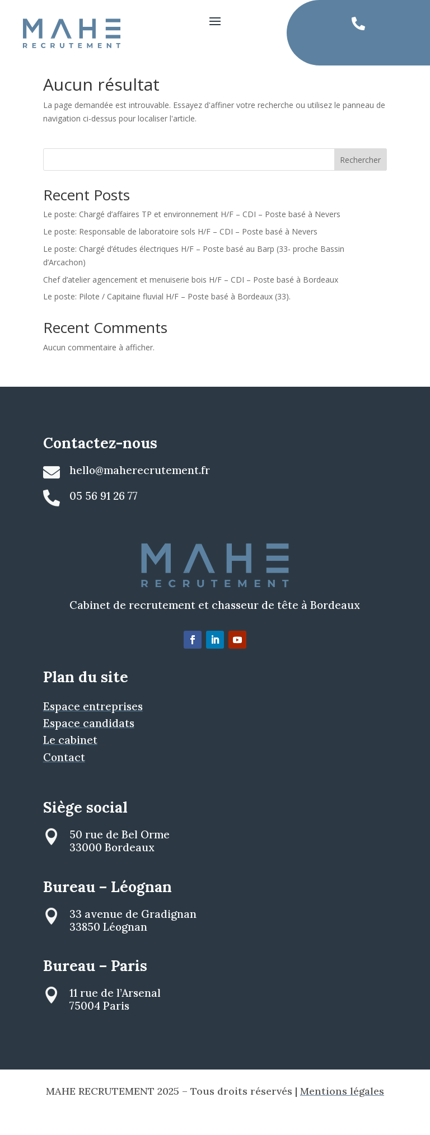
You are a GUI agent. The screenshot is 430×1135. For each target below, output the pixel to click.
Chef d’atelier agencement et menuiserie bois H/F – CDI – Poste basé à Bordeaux (190, 301)
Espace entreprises (93, 727)
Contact (64, 778)
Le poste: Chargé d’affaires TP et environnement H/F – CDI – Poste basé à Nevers (191, 236)
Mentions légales (342, 1112)
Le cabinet (70, 761)
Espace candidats (88, 745)
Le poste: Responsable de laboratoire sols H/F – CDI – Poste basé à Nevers (180, 253)
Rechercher (360, 181)
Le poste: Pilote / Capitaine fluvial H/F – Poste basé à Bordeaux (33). (167, 318)
